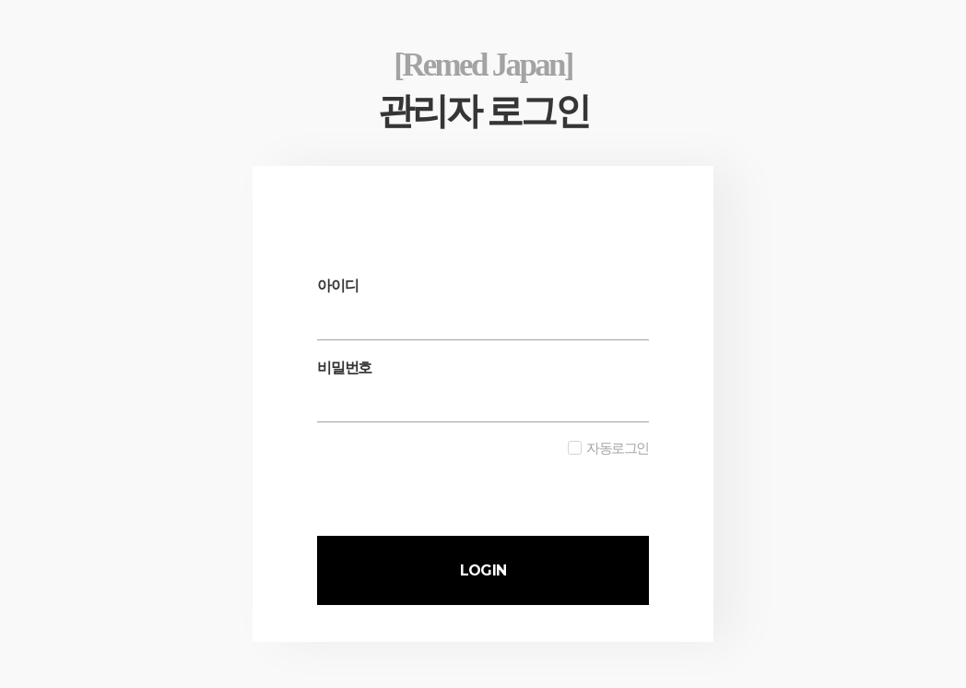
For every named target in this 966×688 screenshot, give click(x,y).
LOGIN (483, 570)
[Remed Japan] (483, 65)
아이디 (337, 285)
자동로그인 (608, 448)
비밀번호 (344, 367)
